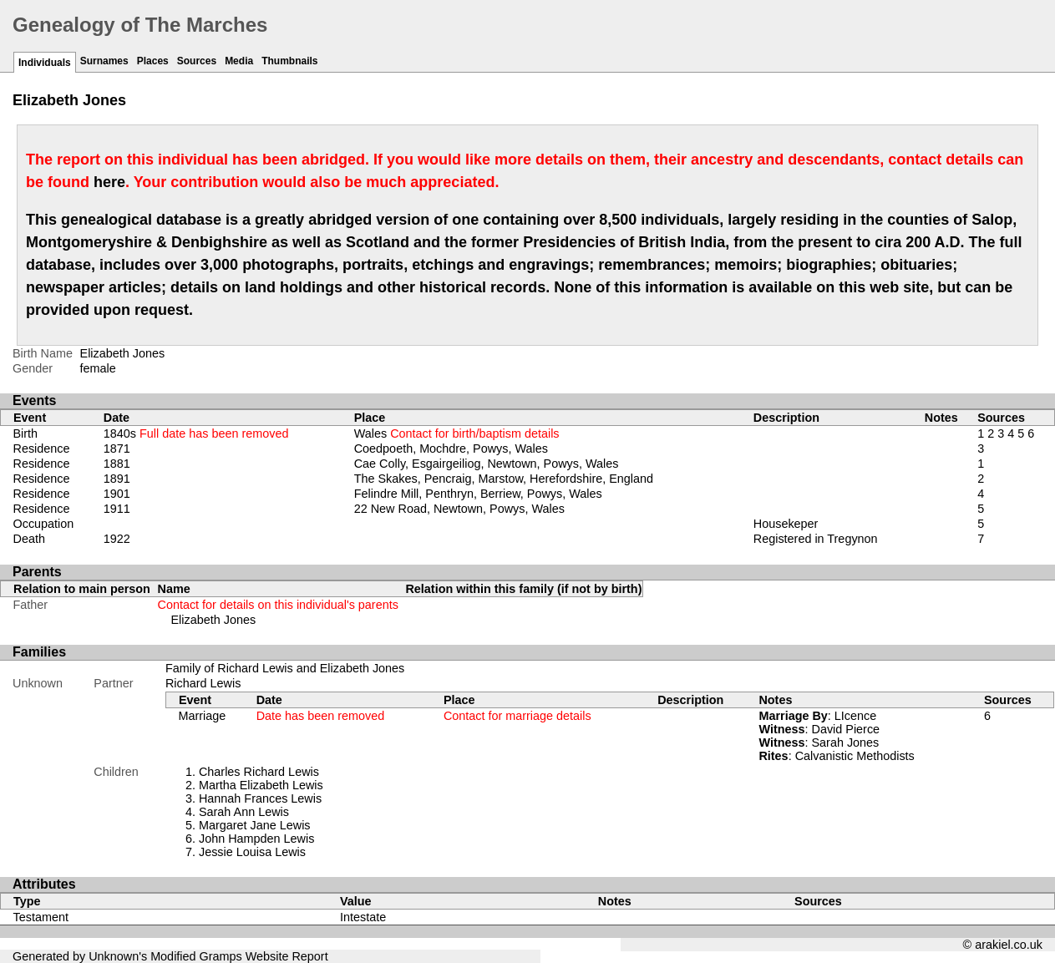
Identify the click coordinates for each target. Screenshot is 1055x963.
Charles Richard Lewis (259, 771)
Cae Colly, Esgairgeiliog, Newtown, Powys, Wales (486, 463)
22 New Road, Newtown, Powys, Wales (459, 508)
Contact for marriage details (517, 715)
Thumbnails (289, 61)
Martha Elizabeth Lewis (261, 785)
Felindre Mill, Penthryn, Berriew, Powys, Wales (478, 493)
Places (153, 61)
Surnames (104, 61)
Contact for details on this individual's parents (278, 604)
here (109, 182)
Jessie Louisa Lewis (252, 852)
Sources (196, 61)
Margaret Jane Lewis (255, 825)
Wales (457, 433)
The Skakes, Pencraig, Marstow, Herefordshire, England (503, 478)
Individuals (44, 62)
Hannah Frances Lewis (260, 798)
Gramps (221, 956)
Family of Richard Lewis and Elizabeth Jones (284, 668)
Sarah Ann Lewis (244, 812)
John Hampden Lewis (256, 838)
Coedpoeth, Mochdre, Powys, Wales (451, 448)
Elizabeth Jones (213, 619)
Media (239, 61)
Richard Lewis (203, 683)
